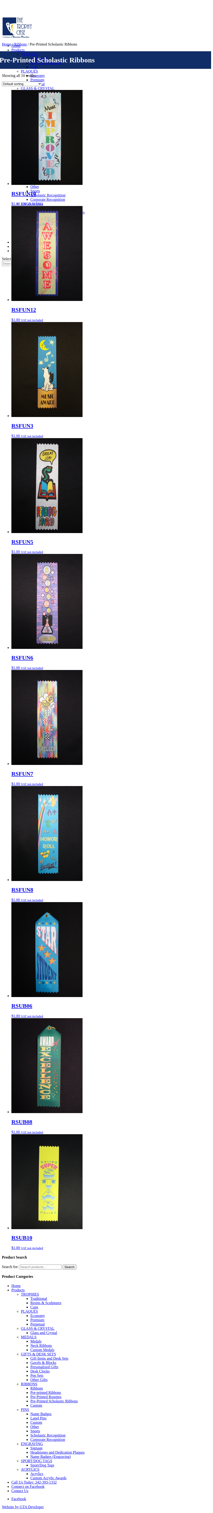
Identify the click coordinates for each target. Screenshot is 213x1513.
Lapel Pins (38, 1418)
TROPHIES (30, 54)
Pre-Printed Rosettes (45, 1397)
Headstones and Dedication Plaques (57, 1452)
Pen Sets (36, 1375)
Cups (34, 67)
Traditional (38, 1299)
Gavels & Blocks (43, 1363)
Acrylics (36, 1474)
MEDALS (29, 1337)
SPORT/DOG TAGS (36, 1461)
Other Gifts (38, 1380)
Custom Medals (42, 1350)
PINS (25, 1410)
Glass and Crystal (43, 1333)
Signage (36, 1448)
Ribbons (20, 44)
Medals (36, 1341)
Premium (37, 80)
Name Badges (40, 1414)
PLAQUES (29, 71)
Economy (37, 76)
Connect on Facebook (28, 1487)
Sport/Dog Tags (42, 1465)
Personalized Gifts (44, 1367)
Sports (35, 1431)
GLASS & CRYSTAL (38, 88)
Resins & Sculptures (45, 1303)
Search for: (10, 1267)
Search (69, 1267)
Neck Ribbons (41, 1346)
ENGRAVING (32, 1444)
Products (18, 50)
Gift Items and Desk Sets (49, 1358)
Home (6, 44)
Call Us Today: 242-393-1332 (34, 1482)
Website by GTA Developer (23, 1507)
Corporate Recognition (47, 199)
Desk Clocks (40, 1371)
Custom (36, 1405)
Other (34, 187)
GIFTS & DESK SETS (38, 1354)
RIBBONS (29, 1384)
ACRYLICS (30, 1469)
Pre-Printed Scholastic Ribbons (54, 1401)
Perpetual (37, 1324)
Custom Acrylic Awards (48, 1478)
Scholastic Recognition (47, 195)
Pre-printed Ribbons (45, 1393)
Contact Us (19, 1491)
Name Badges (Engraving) (50, 1457)
